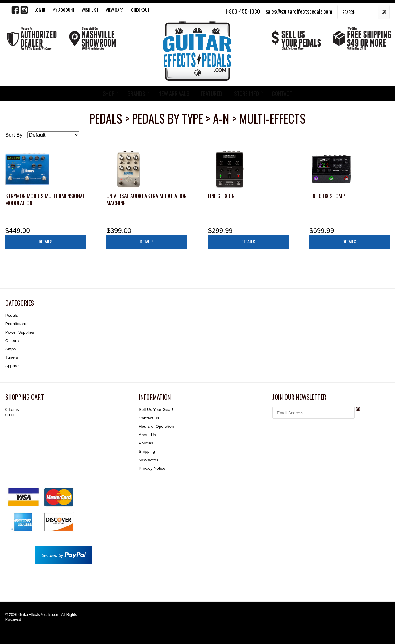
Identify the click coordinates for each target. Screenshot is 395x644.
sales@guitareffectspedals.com (299, 11)
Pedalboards (16, 323)
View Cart (115, 9)
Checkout (140, 9)
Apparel (12, 366)
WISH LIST (90, 9)
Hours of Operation (156, 426)
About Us (147, 434)
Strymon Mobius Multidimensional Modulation (45, 199)
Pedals (11, 315)
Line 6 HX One (222, 196)
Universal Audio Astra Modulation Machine (146, 199)
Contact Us (149, 418)
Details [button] (45, 241)
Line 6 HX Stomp (327, 196)
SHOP (108, 93)
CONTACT (282, 93)
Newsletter (148, 460)
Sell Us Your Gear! (156, 409)
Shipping (147, 451)
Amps (10, 349)
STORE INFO (246, 93)
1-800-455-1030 (242, 11)
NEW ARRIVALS (173, 93)
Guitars (12, 340)
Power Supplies (19, 332)
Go (383, 11)
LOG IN (39, 9)
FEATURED (211, 93)
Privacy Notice (152, 468)
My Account (63, 9)
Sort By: (14, 135)
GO (358, 409)
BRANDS (136, 93)
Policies (146, 443)
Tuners (11, 357)
